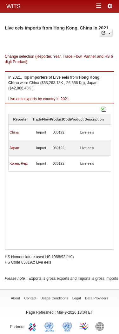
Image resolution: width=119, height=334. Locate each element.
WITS (13, 6)
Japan (14, 148)
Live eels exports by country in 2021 (38, 99)
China (14, 132)
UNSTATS (67, 326)
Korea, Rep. (19, 163)
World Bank (101, 326)
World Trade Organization (84, 326)
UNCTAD (50, 326)
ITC (33, 326)
